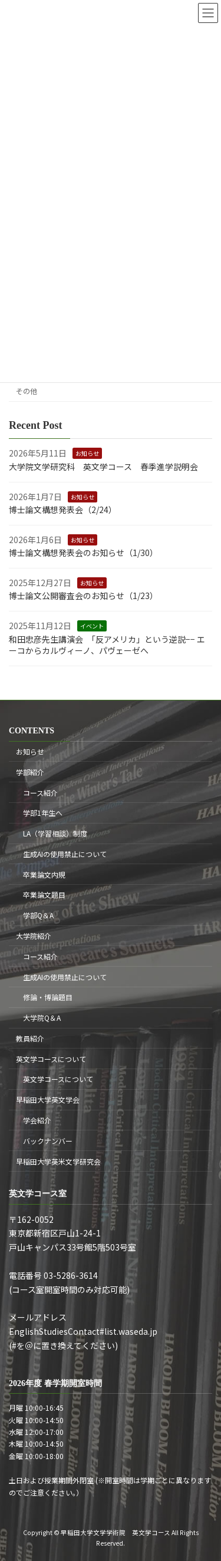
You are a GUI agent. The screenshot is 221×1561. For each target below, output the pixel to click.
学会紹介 (37, 1120)
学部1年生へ (42, 813)
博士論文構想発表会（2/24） (63, 509)
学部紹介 (30, 772)
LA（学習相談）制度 (55, 834)
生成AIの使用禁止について (65, 854)
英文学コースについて (51, 1059)
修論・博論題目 (47, 998)
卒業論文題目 (44, 895)
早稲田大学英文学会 (48, 1100)
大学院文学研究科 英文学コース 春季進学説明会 (103, 466)
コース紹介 (40, 793)
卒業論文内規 (44, 874)
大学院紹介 (33, 936)
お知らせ (87, 453)
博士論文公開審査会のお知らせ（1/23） (83, 595)
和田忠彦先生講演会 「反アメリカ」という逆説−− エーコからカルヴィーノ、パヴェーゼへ (107, 644)
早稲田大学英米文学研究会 (58, 1161)
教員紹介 (30, 1038)
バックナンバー (47, 1141)
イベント (92, 625)
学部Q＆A (38, 916)
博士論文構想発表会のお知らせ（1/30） (83, 552)
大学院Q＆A (42, 1018)
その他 (26, 390)
